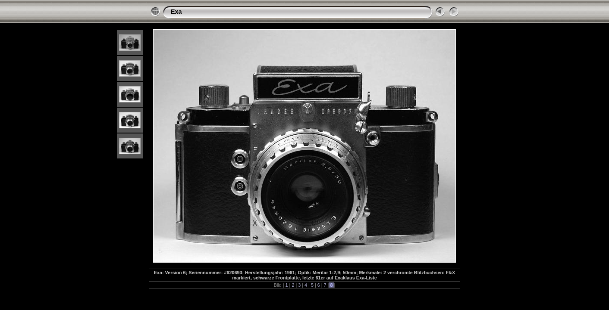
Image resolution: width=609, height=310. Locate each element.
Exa (176, 11)
